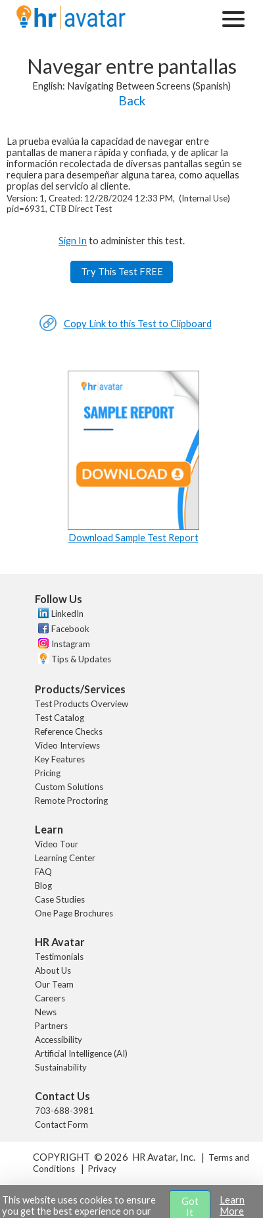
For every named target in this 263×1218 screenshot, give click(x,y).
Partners (51, 1025)
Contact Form (61, 1124)
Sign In (73, 240)
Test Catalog (59, 717)
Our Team (54, 984)
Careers (50, 998)
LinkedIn (67, 613)
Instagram (70, 644)
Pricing (47, 773)
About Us (53, 970)
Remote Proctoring (71, 800)
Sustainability (61, 1067)
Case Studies (60, 899)
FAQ (43, 871)
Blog (43, 885)
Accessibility (58, 1039)
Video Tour (56, 844)
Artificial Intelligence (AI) (81, 1053)
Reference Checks (69, 731)
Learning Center (65, 858)
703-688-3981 (64, 1110)
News (46, 1012)
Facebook (70, 628)
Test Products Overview (81, 704)
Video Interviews (67, 745)
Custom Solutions (69, 786)
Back (131, 100)
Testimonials (59, 956)
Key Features (60, 759)
